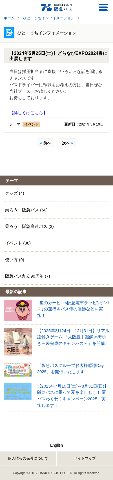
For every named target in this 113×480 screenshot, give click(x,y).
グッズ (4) (14, 193)
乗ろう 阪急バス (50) (26, 209)
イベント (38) (18, 243)
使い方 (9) (14, 259)
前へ (45, 143)
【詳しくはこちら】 (28, 112)
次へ (67, 143)
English (56, 445)
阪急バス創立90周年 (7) (27, 276)
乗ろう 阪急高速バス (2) (29, 226)
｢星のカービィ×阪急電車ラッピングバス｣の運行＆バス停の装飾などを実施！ (73, 309)
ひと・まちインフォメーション (48, 18)
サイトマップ (85, 458)
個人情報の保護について (28, 458)
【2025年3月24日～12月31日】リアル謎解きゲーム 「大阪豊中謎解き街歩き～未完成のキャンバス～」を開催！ (73, 337)
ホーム (9, 18)
